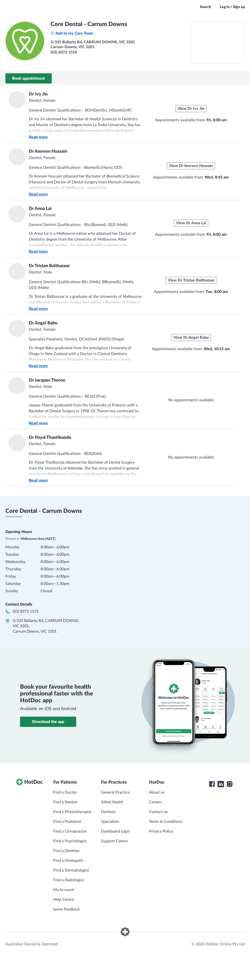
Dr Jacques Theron (47, 380)
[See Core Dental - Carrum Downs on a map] (218, 43)
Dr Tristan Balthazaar (49, 266)
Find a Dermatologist (71, 870)
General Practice (115, 792)
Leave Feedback (66, 909)
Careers (155, 802)
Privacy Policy (161, 831)
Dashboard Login (115, 831)
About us (157, 792)
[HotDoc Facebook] (212, 784)
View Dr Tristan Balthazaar (191, 280)
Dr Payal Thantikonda (50, 437)
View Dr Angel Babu (191, 337)
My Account (63, 890)
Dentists (108, 812)
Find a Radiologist (68, 880)
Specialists (110, 822)
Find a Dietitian (66, 851)
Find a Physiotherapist (72, 812)
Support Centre (114, 841)
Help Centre (63, 899)
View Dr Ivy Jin (190, 109)
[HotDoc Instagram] (229, 784)
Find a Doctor (65, 792)
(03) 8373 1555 (26, 611)
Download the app (48, 722)
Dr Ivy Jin (38, 94)
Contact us (158, 812)
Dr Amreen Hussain (48, 151)
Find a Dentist (65, 802)
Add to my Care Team (72, 33)
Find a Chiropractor (70, 831)
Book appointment (28, 78)
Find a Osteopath (68, 861)
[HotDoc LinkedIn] (220, 784)
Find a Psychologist (69, 841)
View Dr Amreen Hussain (191, 166)
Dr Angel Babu (43, 323)
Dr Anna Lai (40, 208)
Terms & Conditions (165, 822)
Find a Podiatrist (67, 822)
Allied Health (112, 802)
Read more (38, 137)
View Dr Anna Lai (191, 223)
